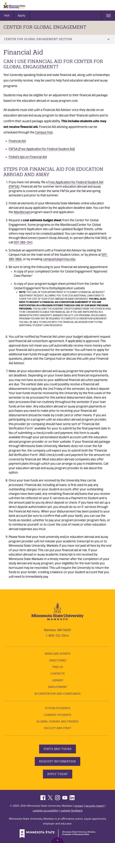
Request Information (57, 761)
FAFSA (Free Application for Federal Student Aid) (42, 149)
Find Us (57, 667)
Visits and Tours (57, 749)
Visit (7, 15)
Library (57, 680)
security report (94, 805)
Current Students (57, 715)
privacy (79, 805)
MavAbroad (22, 212)
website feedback (71, 810)
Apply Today (57, 774)
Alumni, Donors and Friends (57, 721)
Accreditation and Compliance (57, 693)
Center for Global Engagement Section (57, 39)
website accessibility (45, 810)
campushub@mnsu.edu (59, 259)
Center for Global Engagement (44, 27)
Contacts (57, 673)
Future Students (57, 708)
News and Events (57, 653)
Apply (21, 15)
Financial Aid (17, 141)
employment (57, 687)
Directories (57, 660)
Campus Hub (44, 132)
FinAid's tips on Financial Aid (28, 157)
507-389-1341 (23, 242)
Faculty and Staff (57, 728)
